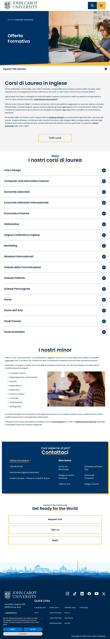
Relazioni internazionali (86, 422)
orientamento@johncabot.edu (24, 472)
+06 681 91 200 (16, 466)
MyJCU (67, 613)
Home (10, 20)
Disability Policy (70, 607)
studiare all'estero (56, 117)
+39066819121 (11, 613)
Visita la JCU (64, 484)
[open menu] (101, 5)
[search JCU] (92, 5)
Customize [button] (23, 634)
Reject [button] (12, 629)
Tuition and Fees (55, 618)
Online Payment (55, 613)
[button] (41, 618)
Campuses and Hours (40, 610)
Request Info (55, 519)
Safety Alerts (54, 607)
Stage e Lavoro (91, 484)
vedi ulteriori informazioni (45, 99)
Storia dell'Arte (58, 422)
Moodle (67, 623)
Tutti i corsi (55, 137)
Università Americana (24, 20)
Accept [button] (32, 629)
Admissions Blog (55, 623)
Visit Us (55, 529)
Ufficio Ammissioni (19, 460)
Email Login (84, 607)
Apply (55, 540)
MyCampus (69, 618)
